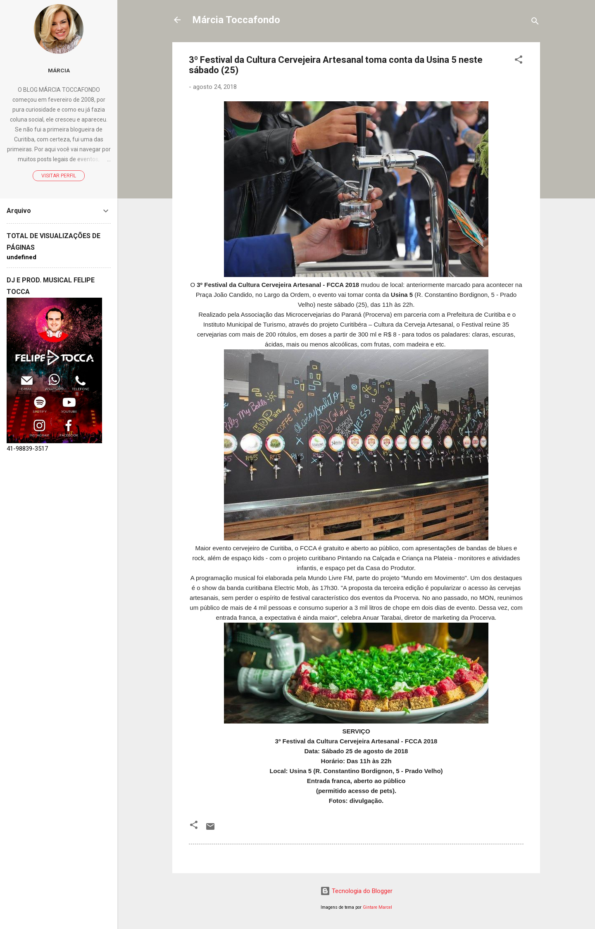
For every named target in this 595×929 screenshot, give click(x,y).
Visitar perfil (58, 176)
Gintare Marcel (377, 907)
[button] (519, 61)
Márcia (59, 70)
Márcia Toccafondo (236, 20)
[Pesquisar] (535, 22)
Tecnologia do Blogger (356, 891)
